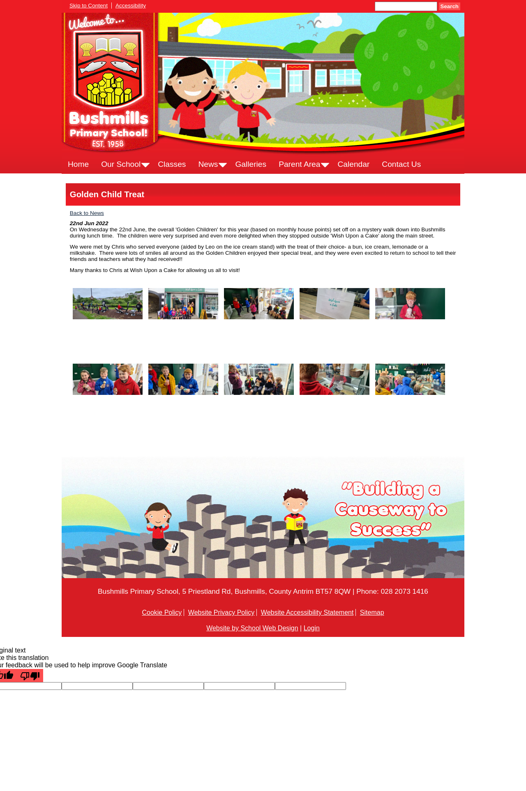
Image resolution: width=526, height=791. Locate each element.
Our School (121, 164)
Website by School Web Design (252, 628)
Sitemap (372, 612)
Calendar (353, 164)
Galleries (250, 164)
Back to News (87, 213)
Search (450, 6)
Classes (172, 164)
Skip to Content (88, 5)
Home (78, 164)
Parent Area (299, 164)
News (208, 164)
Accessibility (130, 5)
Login (312, 628)
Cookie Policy (162, 612)
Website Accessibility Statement (307, 612)
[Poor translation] (30, 675)
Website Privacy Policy (221, 612)
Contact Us (401, 164)
